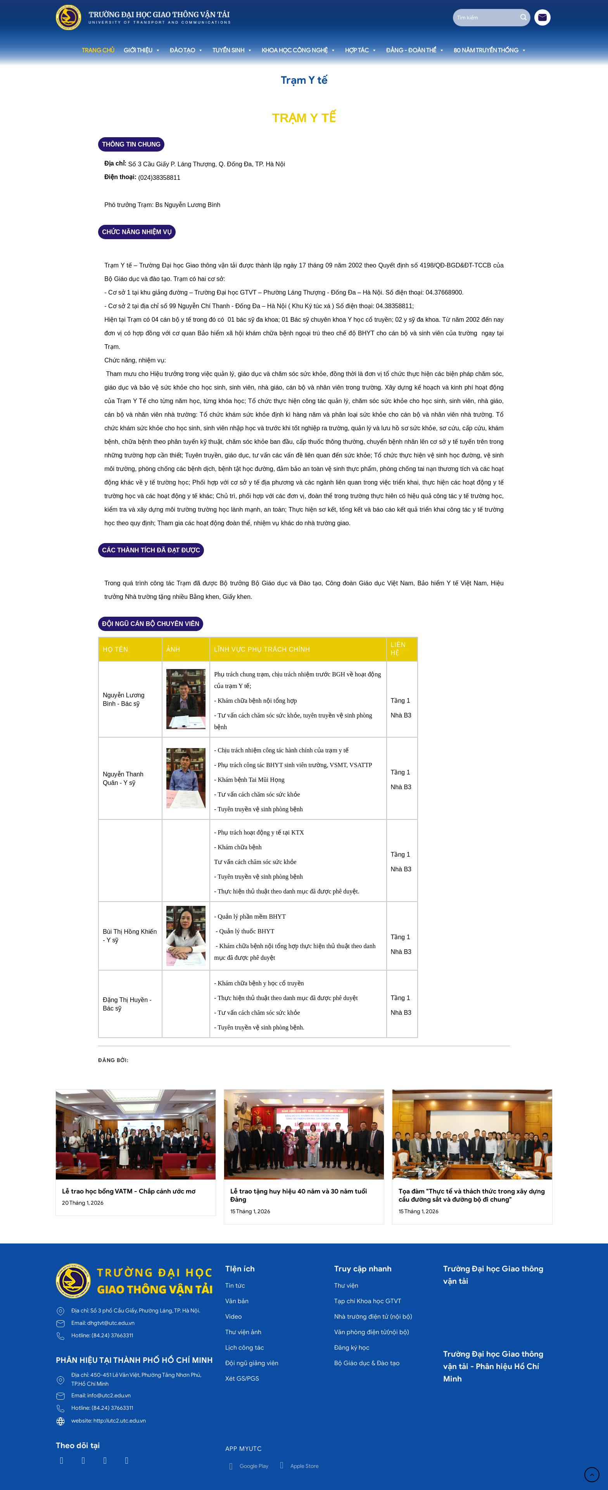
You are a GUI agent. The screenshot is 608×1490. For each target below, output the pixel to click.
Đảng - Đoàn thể (415, 50)
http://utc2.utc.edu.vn (119, 1420)
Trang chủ (98, 50)
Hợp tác (361, 50)
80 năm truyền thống (490, 50)
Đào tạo (186, 50)
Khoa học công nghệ (299, 50)
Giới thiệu (142, 50)
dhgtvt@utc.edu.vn (111, 1322)
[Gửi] (523, 17)
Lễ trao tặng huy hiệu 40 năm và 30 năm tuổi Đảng (298, 1195)
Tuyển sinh (232, 50)
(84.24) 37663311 (112, 1335)
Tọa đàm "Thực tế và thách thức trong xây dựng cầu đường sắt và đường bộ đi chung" (472, 1195)
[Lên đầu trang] (591, 1474)
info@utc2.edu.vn (109, 1395)
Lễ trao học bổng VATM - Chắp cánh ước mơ (128, 1191)
